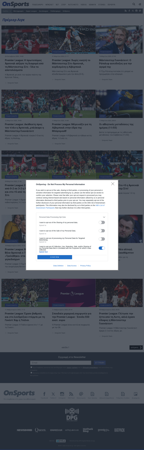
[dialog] (72, 225)
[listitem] (72, 217)
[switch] (102, 222)
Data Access (71, 266)
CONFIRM (54, 257)
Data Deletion (58, 266)
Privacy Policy (85, 266)
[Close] (113, 184)
